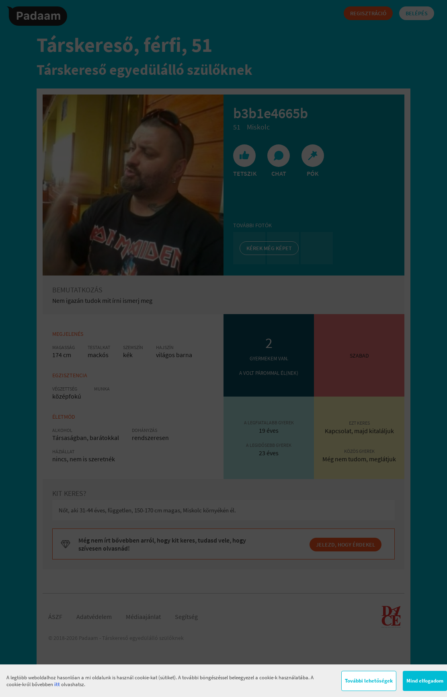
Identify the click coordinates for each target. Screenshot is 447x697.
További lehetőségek (369, 680)
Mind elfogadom (424, 680)
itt (57, 684)
